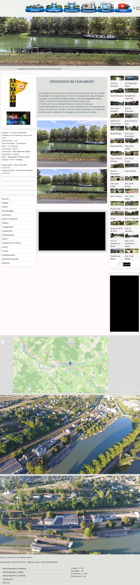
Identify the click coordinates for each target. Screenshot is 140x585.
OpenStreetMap (128, 392)
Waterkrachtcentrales (10, 259)
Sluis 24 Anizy (130, 171)
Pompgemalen (7, 227)
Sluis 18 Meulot (131, 209)
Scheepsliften (7, 231)
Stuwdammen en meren (11, 243)
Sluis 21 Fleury (116, 196)
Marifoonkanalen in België (13, 572)
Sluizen (4, 239)
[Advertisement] (71, 231)
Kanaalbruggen (8, 211)
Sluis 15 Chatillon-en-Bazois (115, 243)
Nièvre (66, 98)
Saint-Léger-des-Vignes (21, 151)
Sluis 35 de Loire (20, 165)
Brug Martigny (116, 133)
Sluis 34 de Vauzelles (24, 170)
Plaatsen (5, 223)
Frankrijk (19, 159)
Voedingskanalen (8, 255)
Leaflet (118, 392)
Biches (113, 218)
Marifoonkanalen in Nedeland (14, 568)
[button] (70, 363)
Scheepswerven (8, 235)
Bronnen (5, 199)
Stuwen (5, 247)
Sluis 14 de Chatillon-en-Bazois (130, 243)
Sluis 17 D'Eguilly (131, 218)
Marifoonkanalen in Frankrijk (14, 576)
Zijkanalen (6, 263)
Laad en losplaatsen (10, 219)
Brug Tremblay (116, 146)
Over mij (6, 583)
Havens (5, 207)
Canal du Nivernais (19, 132)
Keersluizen (6, 215)
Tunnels (5, 251)
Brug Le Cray (115, 209)
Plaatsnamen (8, 579)
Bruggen (5, 203)
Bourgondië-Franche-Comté (18, 157)
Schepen (74, 568)
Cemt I (15, 149)
